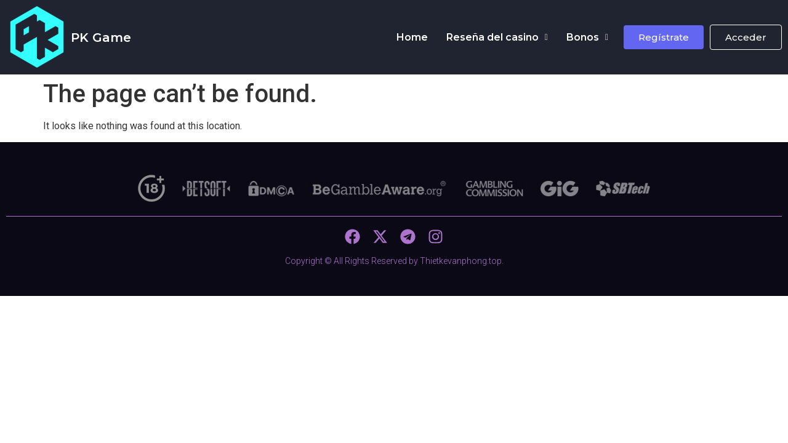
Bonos (587, 37)
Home (412, 37)
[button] (497, 37)
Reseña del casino (497, 37)
